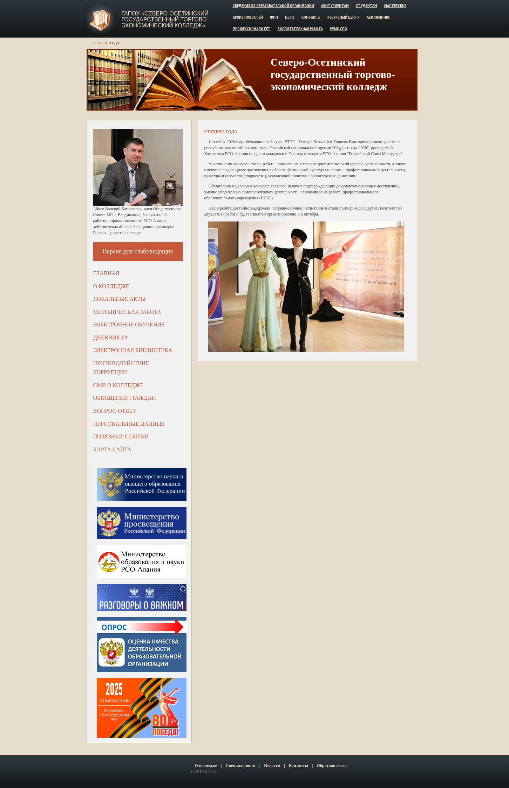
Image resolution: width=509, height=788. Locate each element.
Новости (272, 765)
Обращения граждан (124, 398)
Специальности (241, 765)
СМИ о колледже (118, 385)
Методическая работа (127, 312)
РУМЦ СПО (338, 28)
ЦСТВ (289, 17)
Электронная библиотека (132, 350)
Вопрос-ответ (114, 411)
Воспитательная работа (300, 28)
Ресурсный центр (343, 17)
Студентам (366, 5)
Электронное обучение (129, 324)
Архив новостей (248, 17)
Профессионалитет (252, 28)
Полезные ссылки (121, 436)
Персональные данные (129, 424)
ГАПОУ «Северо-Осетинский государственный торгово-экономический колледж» (165, 19)
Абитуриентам (335, 5)
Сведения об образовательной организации (273, 5)
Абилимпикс (378, 17)
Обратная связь (331, 765)
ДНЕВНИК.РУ (111, 337)
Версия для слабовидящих (138, 251)
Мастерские (395, 5)
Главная (106, 273)
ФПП (274, 17)
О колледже (111, 286)
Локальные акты (119, 299)
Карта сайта (112, 449)
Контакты (310, 17)
